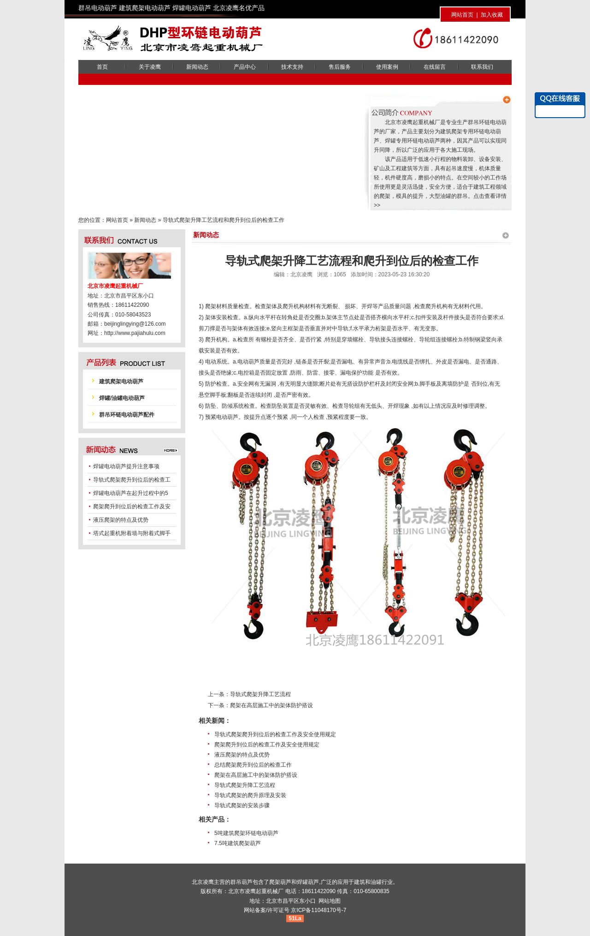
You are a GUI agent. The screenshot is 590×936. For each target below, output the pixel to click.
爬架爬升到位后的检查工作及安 (132, 506)
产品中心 (245, 67)
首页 (102, 67)
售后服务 (340, 67)
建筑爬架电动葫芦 (121, 381)
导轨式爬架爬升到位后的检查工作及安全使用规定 (275, 734)
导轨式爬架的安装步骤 (242, 805)
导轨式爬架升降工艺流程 (260, 694)
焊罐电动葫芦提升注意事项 (126, 466)
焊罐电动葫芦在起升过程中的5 (130, 493)
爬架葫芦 (280, 882)
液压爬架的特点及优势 (242, 754)
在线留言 (435, 67)
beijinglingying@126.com (135, 324)
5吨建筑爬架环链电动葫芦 (246, 833)
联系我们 (482, 67)
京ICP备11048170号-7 (318, 910)
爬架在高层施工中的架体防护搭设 (271, 705)
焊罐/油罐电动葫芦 (122, 398)
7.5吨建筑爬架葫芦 (237, 843)
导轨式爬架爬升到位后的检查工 (132, 480)
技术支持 (292, 67)
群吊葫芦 (241, 882)
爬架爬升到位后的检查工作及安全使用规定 (266, 744)
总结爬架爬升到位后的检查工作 (253, 765)
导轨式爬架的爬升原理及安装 (250, 795)
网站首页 (462, 15)
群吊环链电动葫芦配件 (126, 414)
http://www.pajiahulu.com (134, 333)
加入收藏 (492, 15)
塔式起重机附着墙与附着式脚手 (132, 533)
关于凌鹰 (150, 67)
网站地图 (330, 901)
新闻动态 (197, 67)
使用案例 (387, 67)
